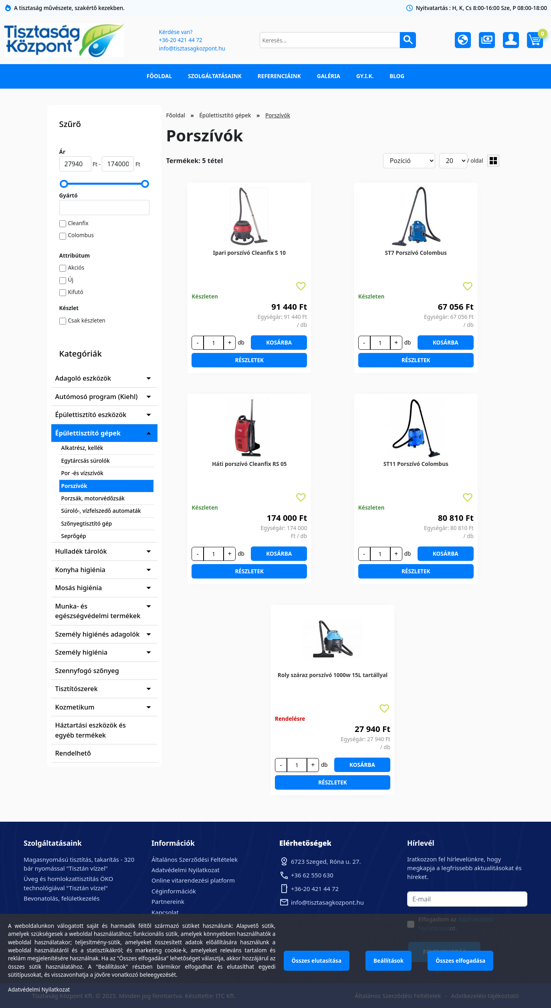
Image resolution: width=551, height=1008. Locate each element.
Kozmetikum (75, 707)
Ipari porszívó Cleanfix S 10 (249, 252)
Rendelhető (73, 753)
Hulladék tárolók (81, 551)
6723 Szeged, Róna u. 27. (326, 861)
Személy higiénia (81, 652)
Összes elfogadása (460, 960)
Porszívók (74, 486)
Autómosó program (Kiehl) (96, 396)
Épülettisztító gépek (88, 433)
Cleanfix (78, 223)
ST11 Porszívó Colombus (415, 464)
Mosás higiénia (78, 587)
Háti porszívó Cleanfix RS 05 (249, 464)
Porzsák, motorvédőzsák (93, 498)
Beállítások (388, 960)
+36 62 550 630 (312, 875)
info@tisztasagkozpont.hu (192, 48)
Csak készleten (87, 320)
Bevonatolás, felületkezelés (61, 898)
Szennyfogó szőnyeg (87, 670)
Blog (397, 76)
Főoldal (159, 76)
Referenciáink (279, 76)
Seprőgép (73, 536)
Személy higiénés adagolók (97, 634)
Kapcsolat (165, 912)
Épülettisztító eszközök (91, 414)
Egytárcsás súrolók (85, 460)
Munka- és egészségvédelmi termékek (98, 611)
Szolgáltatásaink (215, 76)
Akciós (76, 267)
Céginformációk (173, 891)
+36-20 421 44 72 (180, 40)
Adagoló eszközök (83, 378)
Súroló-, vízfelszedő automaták (101, 510)
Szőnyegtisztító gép (86, 523)
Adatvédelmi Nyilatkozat (185, 870)
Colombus (81, 235)
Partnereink (167, 901)
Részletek (249, 360)
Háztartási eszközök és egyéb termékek (90, 730)
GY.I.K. (364, 76)
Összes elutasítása (317, 960)
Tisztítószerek (76, 688)
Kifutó (75, 292)
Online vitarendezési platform (193, 880)
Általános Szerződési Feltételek (194, 859)
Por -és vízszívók (82, 473)
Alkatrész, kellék (82, 448)
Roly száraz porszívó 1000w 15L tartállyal (333, 675)
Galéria (328, 76)
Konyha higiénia (80, 569)
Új (70, 279)
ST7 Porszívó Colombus (416, 252)
